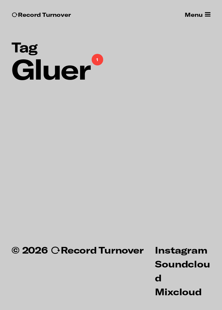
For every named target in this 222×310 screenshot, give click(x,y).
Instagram (181, 249)
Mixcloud (178, 291)
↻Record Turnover (41, 15)
